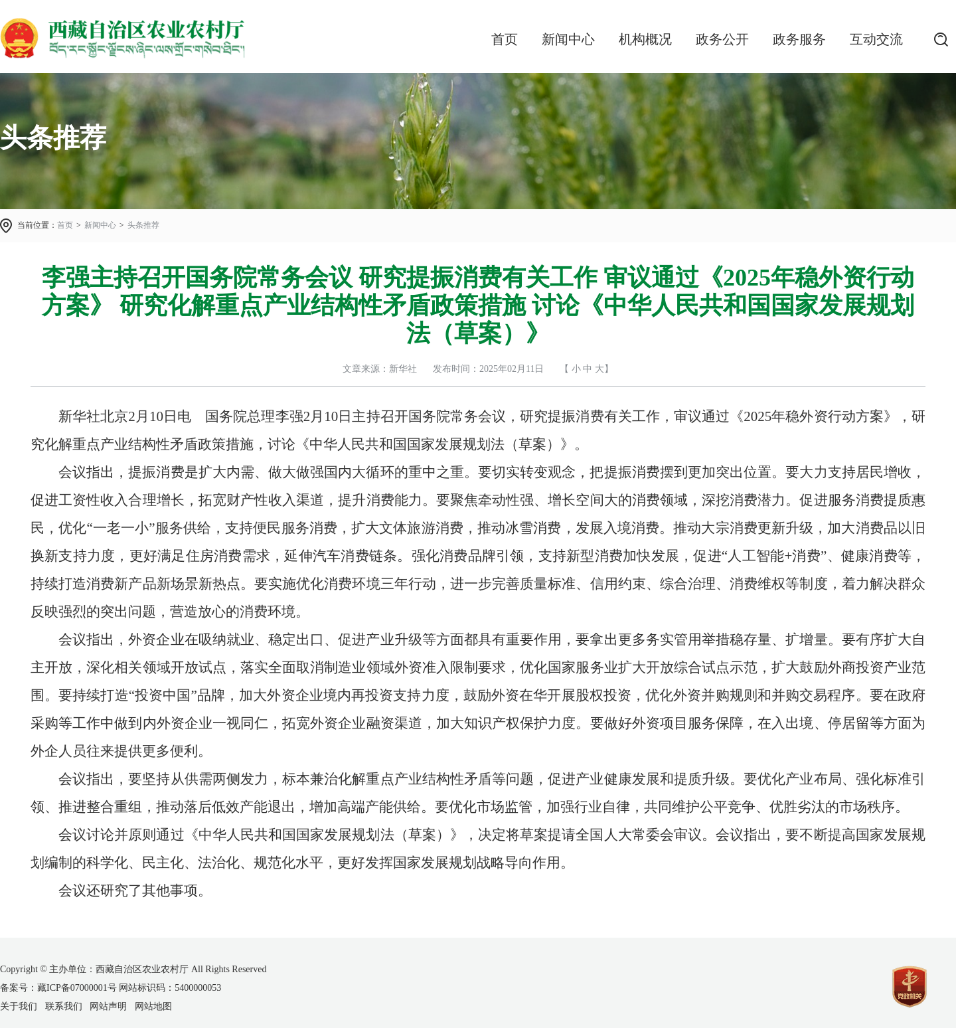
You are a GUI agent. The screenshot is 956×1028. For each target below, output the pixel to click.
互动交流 (876, 39)
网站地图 (153, 1006)
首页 (504, 39)
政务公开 (722, 39)
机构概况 (645, 39)
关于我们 (18, 1006)
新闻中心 (568, 39)
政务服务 (799, 39)
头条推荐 (143, 225)
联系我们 (63, 1006)
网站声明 (108, 1006)
